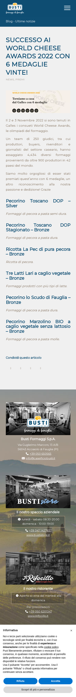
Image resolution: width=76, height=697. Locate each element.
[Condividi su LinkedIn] (41, 368)
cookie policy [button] (51, 647)
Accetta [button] (55, 681)
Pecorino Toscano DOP (34, 201)
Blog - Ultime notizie (20, 21)
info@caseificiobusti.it (40, 458)
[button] (71, 630)
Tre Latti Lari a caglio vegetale (38, 273)
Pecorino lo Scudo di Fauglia (36, 297)
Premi (20, 79)
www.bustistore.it (38, 535)
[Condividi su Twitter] (21, 368)
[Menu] (65, 7)
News (10, 79)
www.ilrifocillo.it (38, 616)
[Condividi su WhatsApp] (31, 368)
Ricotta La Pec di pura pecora (38, 249)
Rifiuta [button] (20, 681)
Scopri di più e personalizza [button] (38, 689)
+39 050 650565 (40, 453)
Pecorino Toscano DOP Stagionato (38, 227)
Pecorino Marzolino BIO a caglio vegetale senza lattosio (38, 324)
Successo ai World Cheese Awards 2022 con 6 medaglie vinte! (38, 56)
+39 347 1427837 (40, 530)
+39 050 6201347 (40, 611)
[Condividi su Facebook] (11, 368)
